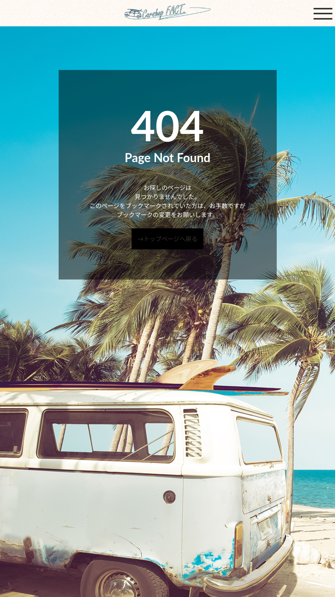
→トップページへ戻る (168, 238)
